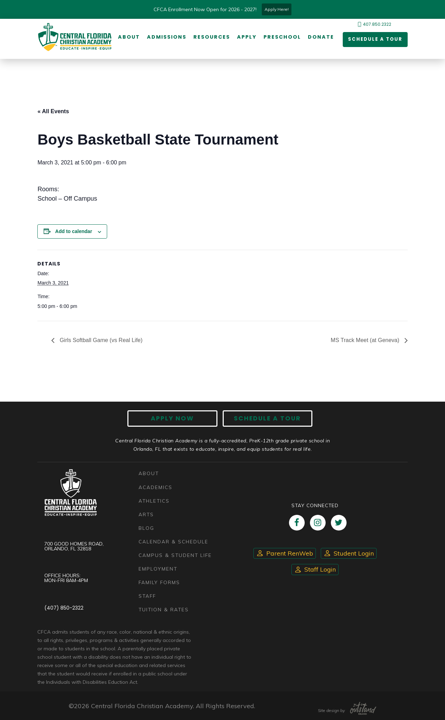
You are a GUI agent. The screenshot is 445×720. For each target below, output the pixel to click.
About (128, 37)
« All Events (53, 112)
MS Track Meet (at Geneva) (366, 340)
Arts (146, 514)
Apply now (175, 419)
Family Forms (159, 582)
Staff (147, 596)
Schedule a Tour (374, 39)
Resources (211, 37)
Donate (320, 37)
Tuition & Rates (164, 609)
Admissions (166, 37)
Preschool (281, 37)
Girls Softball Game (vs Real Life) (100, 340)
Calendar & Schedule (173, 541)
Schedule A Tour (264, 419)
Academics (155, 487)
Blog (146, 528)
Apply (246, 37)
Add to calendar (73, 231)
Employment (158, 569)
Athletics (154, 501)
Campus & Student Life (175, 555)
